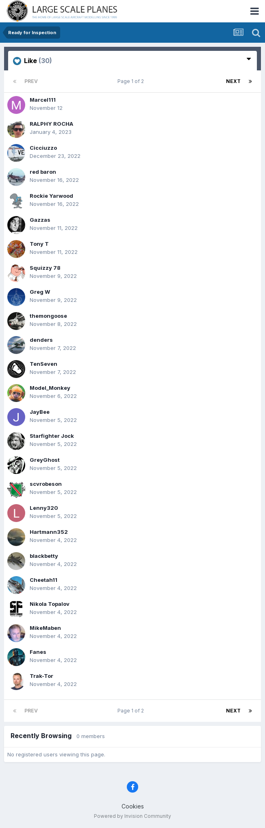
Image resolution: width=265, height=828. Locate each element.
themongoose (48, 315)
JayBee (40, 412)
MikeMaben (45, 628)
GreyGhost (45, 460)
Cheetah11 (43, 580)
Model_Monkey (50, 388)
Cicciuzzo (43, 147)
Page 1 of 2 (131, 81)
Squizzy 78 (45, 267)
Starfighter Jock (52, 436)
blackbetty (44, 556)
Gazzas (40, 219)
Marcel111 (43, 99)
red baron (43, 171)
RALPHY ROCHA (51, 123)
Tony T (39, 243)
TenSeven (43, 363)
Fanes (38, 652)
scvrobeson (46, 484)
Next (233, 81)
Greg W (40, 291)
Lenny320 (44, 508)
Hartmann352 (49, 532)
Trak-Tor (41, 676)
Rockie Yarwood (51, 195)
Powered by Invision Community (132, 816)
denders (41, 339)
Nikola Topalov (50, 604)
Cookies (133, 806)
